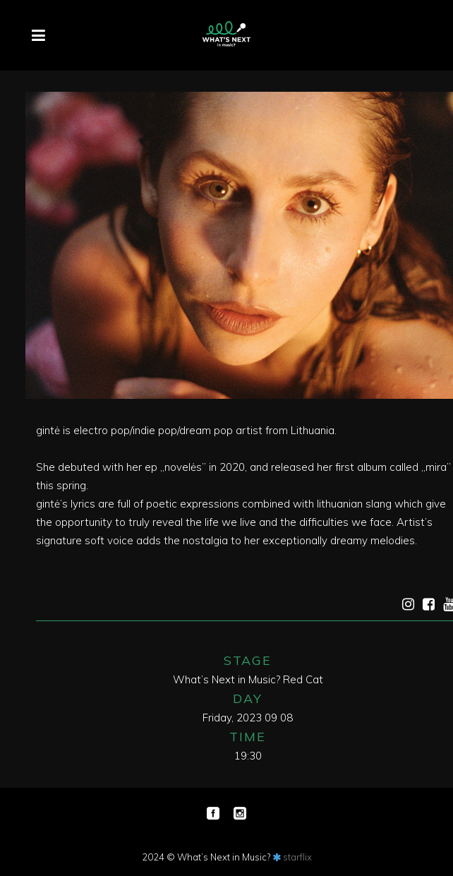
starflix (297, 857)
